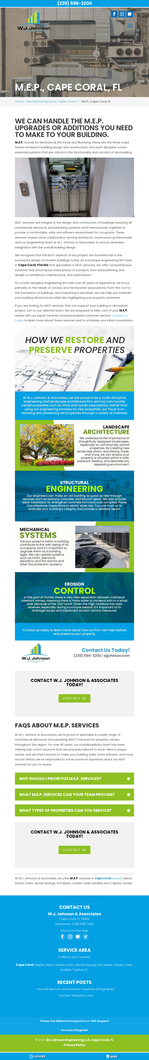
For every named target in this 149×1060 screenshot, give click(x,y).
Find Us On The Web (74, 931)
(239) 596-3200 (74, 3)
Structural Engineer (74, 1030)
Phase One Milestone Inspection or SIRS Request (74, 1021)
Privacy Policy (74, 1045)
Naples (117, 878)
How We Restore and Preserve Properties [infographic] (76, 989)
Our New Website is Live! (76, 995)
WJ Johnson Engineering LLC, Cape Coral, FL (80, 1040)
